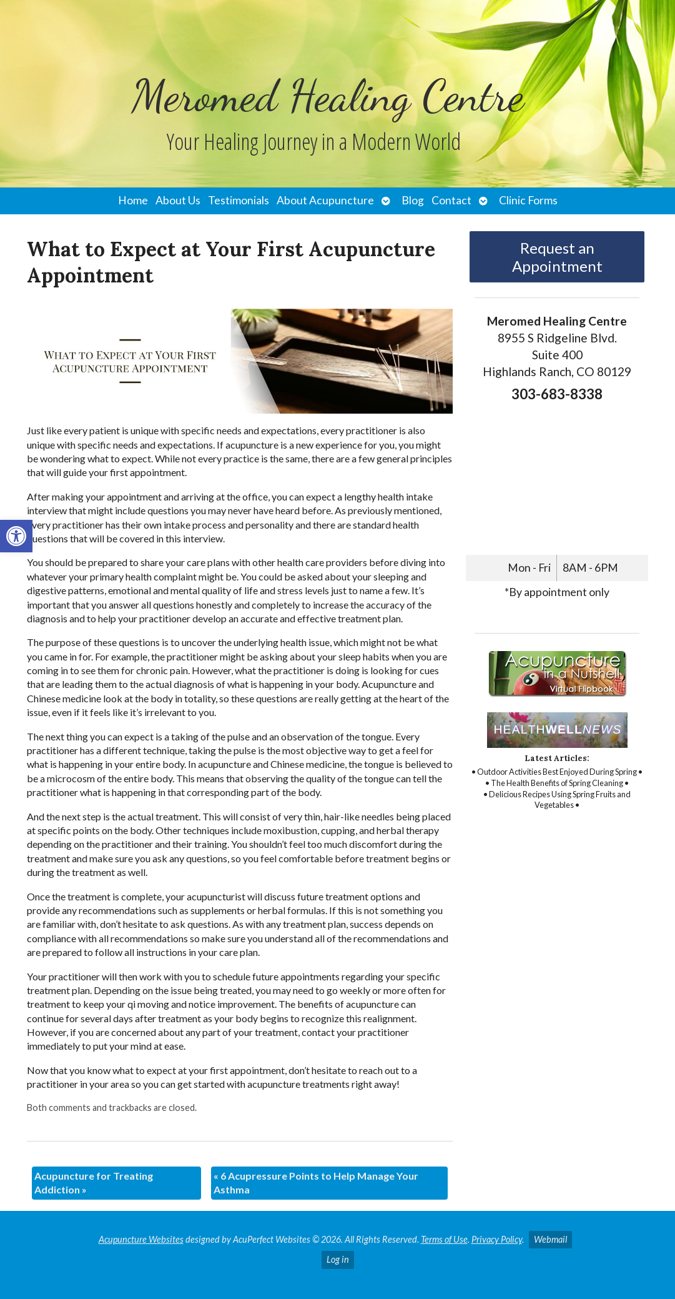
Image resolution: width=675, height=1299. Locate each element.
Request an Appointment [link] (557, 257)
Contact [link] (451, 200)
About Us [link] (177, 200)
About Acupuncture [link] (325, 200)
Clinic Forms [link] (528, 200)
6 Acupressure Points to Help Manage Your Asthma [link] (316, 1182)
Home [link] (133, 200)
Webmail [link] (550, 1239)
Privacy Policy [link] (496, 1239)
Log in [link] (338, 1259)
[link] (16, 536)
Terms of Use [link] (444, 1239)
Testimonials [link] (238, 200)
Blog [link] (413, 200)
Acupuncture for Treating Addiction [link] (93, 1182)
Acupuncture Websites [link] (141, 1239)
